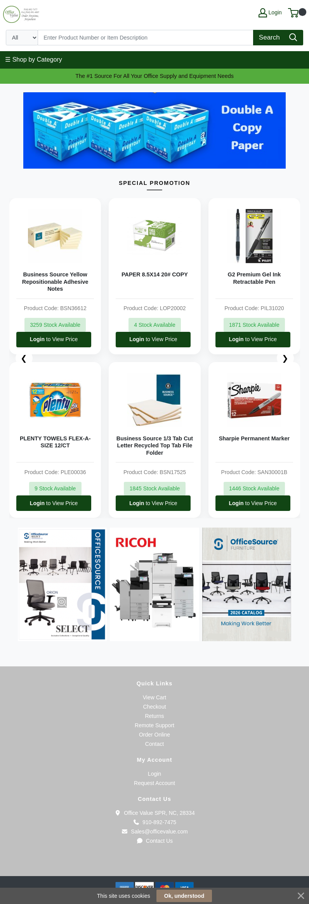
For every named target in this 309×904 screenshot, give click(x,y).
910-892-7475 (154, 822)
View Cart (154, 697)
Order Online (154, 734)
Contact (154, 744)
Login (154, 774)
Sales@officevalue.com (154, 831)
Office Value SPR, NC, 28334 (154, 813)
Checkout (154, 707)
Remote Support (154, 725)
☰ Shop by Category (33, 59)
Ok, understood (184, 896)
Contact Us (154, 841)
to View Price (53, 339)
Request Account (154, 783)
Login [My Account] (270, 12)
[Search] (146, 37)
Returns (154, 716)
